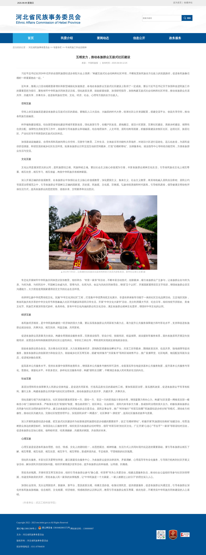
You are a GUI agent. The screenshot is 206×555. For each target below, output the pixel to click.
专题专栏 (57, 47)
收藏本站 (188, 3)
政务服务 (175, 38)
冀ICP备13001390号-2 (26, 528)
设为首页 (177, 3)
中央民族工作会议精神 (76, 47)
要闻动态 (103, 38)
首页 (31, 38)
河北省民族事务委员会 (39, 47)
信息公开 (139, 38)
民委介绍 (67, 38)
